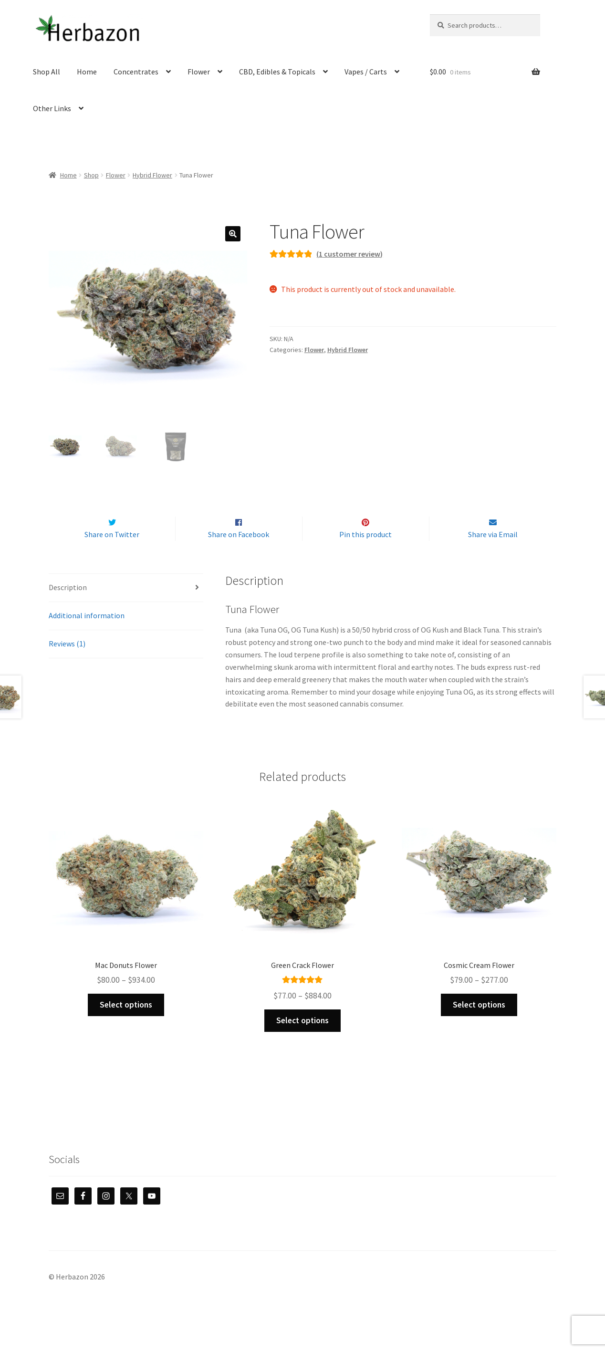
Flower (199, 71)
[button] (232, 233)
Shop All (46, 71)
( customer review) (349, 254)
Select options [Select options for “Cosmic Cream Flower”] (479, 1024)
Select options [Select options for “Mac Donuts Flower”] (126, 1024)
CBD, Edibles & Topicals (277, 71)
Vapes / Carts (365, 71)
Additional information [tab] (87, 635)
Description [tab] (68, 607)
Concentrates (136, 71)
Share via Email (493, 555)
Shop (91, 175)
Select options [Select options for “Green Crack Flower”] (302, 1040)
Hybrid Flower (152, 175)
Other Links (52, 108)
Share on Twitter (111, 555)
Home (87, 71)
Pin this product (365, 555)
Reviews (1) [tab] (67, 663)
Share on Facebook (238, 555)
